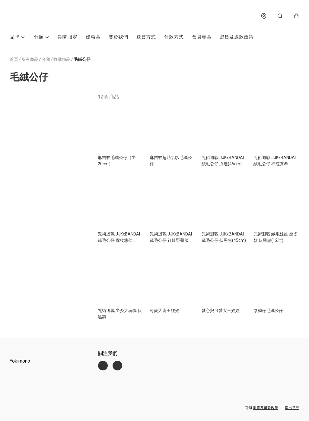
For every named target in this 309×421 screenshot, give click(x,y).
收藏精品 (61, 61)
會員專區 (201, 38)
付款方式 (173, 38)
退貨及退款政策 (236, 38)
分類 (38, 38)
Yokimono (20, 361)
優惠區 (93, 38)
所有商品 (29, 60)
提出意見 (292, 408)
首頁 (14, 60)
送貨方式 (146, 38)
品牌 (14, 38)
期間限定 (67, 38)
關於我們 (118, 38)
